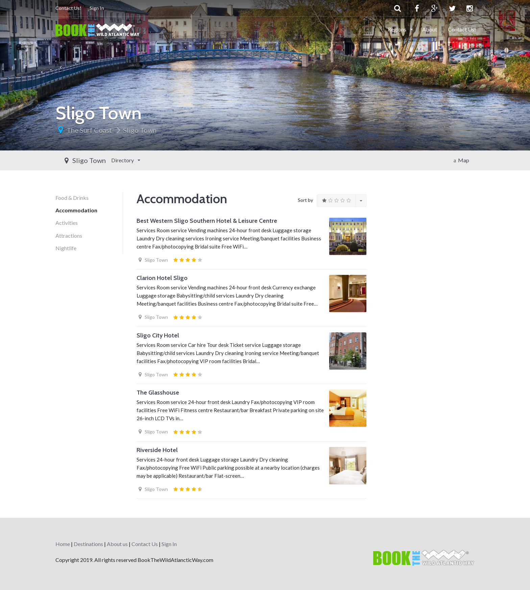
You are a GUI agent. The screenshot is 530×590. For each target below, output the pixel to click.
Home (62, 544)
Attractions (68, 235)
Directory (73, 160)
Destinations (88, 544)
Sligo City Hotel (158, 335)
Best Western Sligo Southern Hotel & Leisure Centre (207, 221)
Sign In (97, 8)
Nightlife (65, 248)
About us (117, 544)
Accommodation (76, 210)
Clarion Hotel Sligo (162, 278)
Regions (397, 29)
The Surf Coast (89, 130)
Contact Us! (68, 8)
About (429, 29)
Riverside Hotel (157, 450)
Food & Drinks (72, 197)
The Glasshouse (158, 392)
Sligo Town (139, 130)
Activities (66, 222)
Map (461, 160)
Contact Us (144, 544)
